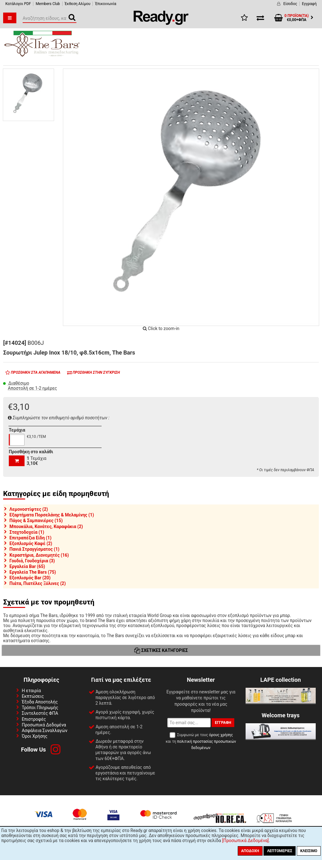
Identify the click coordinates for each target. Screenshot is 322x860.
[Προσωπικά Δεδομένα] (245, 840)
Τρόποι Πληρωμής (40, 707)
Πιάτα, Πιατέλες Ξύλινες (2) (37, 583)
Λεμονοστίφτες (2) (28, 509)
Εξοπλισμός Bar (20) (30, 577)
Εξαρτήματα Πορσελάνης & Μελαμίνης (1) (51, 514)
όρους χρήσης (221, 735)
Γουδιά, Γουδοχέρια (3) (32, 560)
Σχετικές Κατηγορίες (161, 650)
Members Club (48, 4)
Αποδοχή (250, 851)
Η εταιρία (31, 690)
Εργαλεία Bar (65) (27, 566)
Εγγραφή (309, 4)
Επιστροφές (34, 719)
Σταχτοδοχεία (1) (26, 532)
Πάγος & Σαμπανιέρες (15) (36, 520)
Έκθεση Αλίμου (78, 4)
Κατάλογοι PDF (18, 4)
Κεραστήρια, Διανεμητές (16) (39, 555)
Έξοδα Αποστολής (40, 701)
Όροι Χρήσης (34, 736)
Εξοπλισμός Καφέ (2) (30, 543)
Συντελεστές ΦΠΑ (40, 713)
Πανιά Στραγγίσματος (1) (34, 549)
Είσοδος (290, 4)
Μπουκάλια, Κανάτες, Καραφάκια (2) (46, 526)
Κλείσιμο (308, 851)
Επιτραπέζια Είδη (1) (30, 537)
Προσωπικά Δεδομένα (44, 724)
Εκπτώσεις (33, 696)
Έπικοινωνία (105, 4)
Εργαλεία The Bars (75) (32, 572)
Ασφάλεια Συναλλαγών (44, 730)
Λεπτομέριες (279, 851)
